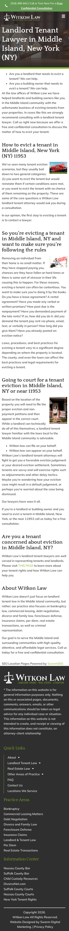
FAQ (10, 780)
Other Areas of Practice (25, 774)
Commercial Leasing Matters (23, 814)
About (14, 757)
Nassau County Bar (17, 868)
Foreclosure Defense (18, 829)
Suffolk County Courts (18, 889)
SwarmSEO (55, 663)
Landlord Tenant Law (24, 763)
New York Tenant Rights (20, 899)
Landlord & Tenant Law (20, 840)
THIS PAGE (25, 565)
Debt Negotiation (15, 819)
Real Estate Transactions (21, 850)
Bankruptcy (12, 809)
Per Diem (10, 845)
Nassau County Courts (19, 894)
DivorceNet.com (15, 884)
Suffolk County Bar (16, 873)
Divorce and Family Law (20, 824)
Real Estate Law (21, 768)
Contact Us (15, 785)
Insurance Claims (15, 835)
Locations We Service (22, 791)
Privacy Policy (43, 927)
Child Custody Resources (21, 878)
